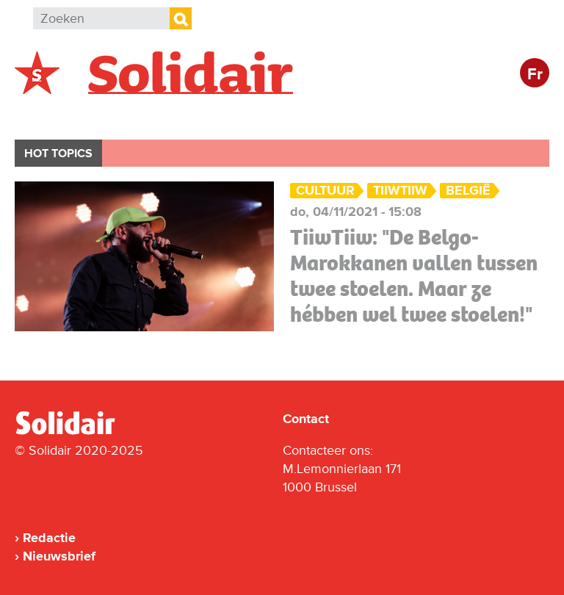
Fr (535, 74)
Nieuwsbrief (59, 556)
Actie (213, 115)
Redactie (49, 538)
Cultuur (373, 115)
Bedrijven (290, 115)
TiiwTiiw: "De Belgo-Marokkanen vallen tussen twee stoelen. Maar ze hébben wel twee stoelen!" (414, 275)
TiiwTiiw (400, 190)
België (50, 115)
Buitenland (133, 115)
